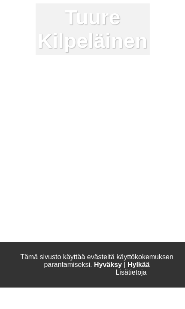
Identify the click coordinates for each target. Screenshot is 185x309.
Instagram (28, 300)
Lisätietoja (130, 272)
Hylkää (138, 264)
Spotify (109, 300)
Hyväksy (108, 264)
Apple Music (152, 300)
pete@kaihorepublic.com (49, 144)
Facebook (72, 300)
